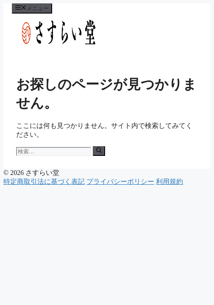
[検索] (99, 150)
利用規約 (169, 181)
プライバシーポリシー (120, 181)
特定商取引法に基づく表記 (44, 181)
